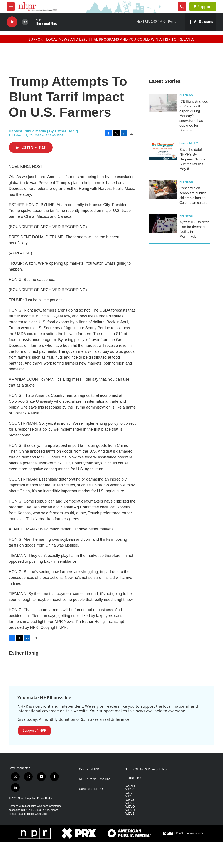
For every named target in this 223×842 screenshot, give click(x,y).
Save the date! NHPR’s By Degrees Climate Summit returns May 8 (192, 159)
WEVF (129, 792)
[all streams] (200, 22)
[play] (11, 21)
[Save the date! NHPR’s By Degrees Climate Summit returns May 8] (163, 151)
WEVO (130, 806)
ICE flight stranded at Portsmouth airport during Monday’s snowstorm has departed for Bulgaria (193, 116)
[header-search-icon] (182, 6)
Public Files (133, 778)
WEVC (130, 789)
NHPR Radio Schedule (94, 779)
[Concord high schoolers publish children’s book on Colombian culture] (163, 189)
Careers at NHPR (91, 789)
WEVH (130, 796)
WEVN (130, 803)
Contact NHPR (89, 769)
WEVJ (129, 799)
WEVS (129, 813)
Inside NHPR (188, 143)
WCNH (130, 785)
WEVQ (130, 810)
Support (204, 6)
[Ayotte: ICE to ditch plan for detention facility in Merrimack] (163, 223)
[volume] (25, 22)
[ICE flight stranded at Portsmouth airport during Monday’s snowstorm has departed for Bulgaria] (163, 103)
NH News (186, 95)
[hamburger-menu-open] (11, 6)
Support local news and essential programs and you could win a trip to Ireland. (111, 39)
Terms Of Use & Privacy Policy (146, 769)
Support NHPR (34, 730)
